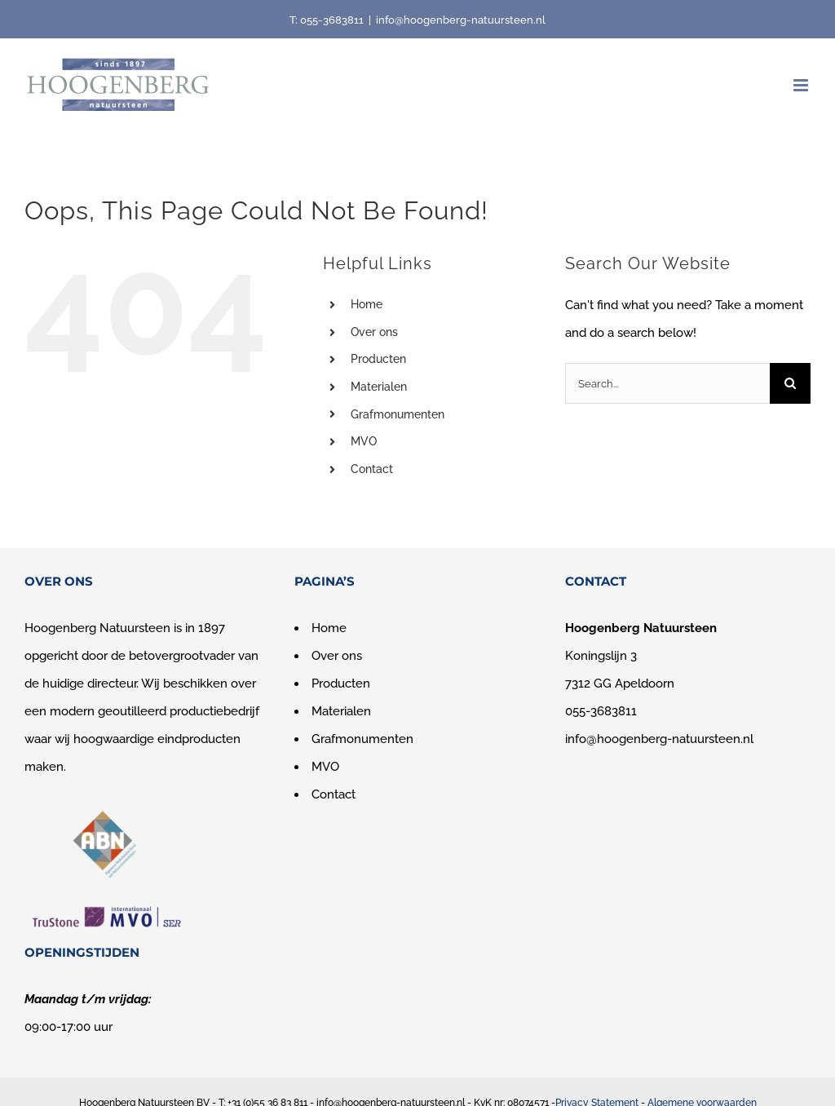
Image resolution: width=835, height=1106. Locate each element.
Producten (378, 358)
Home (366, 304)
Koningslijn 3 (601, 655)
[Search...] (667, 383)
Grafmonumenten (397, 414)
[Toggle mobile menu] (802, 85)
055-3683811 (332, 20)
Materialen (379, 386)
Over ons (374, 331)
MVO (364, 441)
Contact (372, 469)
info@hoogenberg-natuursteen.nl (461, 20)
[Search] (790, 383)
